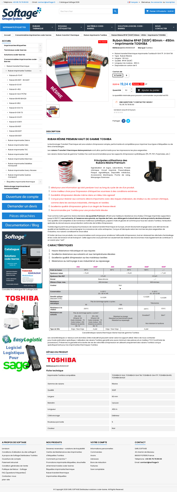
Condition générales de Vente (15, 466)
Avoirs (93, 455)
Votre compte (98, 442)
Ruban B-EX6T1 (15, 122)
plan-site (6, 479)
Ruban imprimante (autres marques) (19, 176)
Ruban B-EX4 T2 (16, 108)
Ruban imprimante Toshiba (19, 70)
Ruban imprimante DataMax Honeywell (20, 164)
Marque (141, 48)
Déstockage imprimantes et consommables (17, 187)
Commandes (96, 452)
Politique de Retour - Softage (14, 469)
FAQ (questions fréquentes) (14, 472)
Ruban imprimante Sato (18, 145)
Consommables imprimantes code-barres (20, 60)
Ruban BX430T (15, 135)
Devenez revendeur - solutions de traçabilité (65, 448)
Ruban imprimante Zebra (19, 140)
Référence (117, 48)
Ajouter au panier (149, 90)
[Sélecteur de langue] (134, 2)
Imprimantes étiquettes (15, 45)
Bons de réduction (98, 462)
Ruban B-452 (15, 89)
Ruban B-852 (15, 103)
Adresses (94, 459)
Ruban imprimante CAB (18, 154)
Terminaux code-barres (15, 50)
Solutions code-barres (14, 54)
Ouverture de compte (11, 459)
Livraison (5, 448)
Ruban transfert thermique (18, 66)
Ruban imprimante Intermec (20, 159)
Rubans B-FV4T (15, 75)
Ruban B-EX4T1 (15, 117)
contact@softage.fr (46, 2)
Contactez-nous (9, 476)
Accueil (6, 40)
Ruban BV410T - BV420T (19, 80)
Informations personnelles (101, 448)
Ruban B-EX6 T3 (16, 112)
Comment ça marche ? (56, 459)
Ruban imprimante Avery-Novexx (22, 170)
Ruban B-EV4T (15, 84)
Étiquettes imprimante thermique (21, 181)
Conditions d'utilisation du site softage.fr (19, 452)
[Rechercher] (88, 11)
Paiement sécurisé (10, 462)
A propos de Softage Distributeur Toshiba (19, 455)
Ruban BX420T (15, 131)
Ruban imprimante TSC (18, 149)
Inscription (170, 2)
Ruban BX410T (15, 126)
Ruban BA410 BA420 (17, 98)
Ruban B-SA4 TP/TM (17, 94)
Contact (140, 442)
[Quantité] (126, 90)
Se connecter (156, 2)
